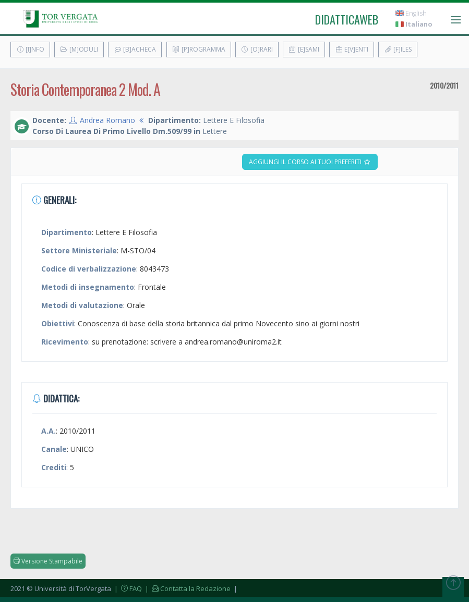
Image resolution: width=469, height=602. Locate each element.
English (411, 13)
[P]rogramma (198, 49)
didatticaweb (346, 19)
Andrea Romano (107, 120)
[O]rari (257, 49)
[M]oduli (79, 49)
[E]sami (303, 49)
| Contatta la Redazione (187, 588)
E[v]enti (351, 49)
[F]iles (398, 49)
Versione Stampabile (48, 561)
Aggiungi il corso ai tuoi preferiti (310, 161)
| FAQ (127, 588)
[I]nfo (30, 49)
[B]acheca (135, 49)
